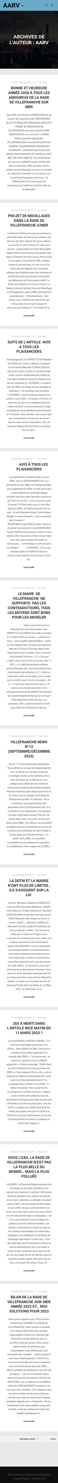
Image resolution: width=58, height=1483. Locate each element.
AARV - (13, 5)
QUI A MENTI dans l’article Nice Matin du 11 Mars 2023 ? (29, 1028)
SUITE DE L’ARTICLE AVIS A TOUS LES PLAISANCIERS (29, 347)
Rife (10, 1474)
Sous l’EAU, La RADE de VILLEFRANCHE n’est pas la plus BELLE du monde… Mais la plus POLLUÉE (29, 1167)
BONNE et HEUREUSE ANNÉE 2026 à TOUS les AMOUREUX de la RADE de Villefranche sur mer (29, 97)
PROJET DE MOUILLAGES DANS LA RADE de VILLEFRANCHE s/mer (29, 220)
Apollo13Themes (22, 1478)
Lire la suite (29, 315)
